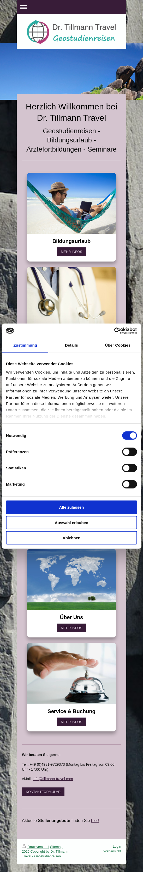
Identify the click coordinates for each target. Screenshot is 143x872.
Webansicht (112, 851)
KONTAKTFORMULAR (43, 792)
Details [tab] (71, 345)
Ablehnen (71, 538)
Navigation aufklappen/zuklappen (71, 7)
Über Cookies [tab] (117, 345)
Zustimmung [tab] (25, 345)
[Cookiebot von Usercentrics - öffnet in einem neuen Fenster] (114, 330)
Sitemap (56, 847)
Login (117, 846)
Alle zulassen (71, 507)
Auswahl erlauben (71, 522)
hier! (95, 820)
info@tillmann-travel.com (53, 779)
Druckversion (35, 847)
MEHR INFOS (71, 252)
